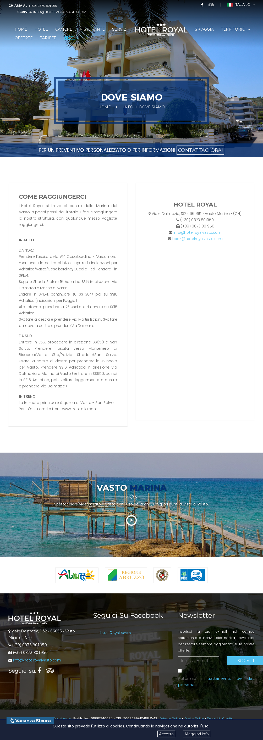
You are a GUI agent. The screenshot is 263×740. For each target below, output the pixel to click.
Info (71, 38)
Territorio (235, 29)
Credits (227, 718)
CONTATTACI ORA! (200, 150)
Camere (63, 29)
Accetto (166, 734)
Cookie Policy (194, 718)
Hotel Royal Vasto (114, 633)
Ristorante (92, 29)
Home (21, 29)
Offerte (24, 38)
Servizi (120, 29)
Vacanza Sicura (30, 721)
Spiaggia (204, 29)
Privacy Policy (170, 718)
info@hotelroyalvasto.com (59, 12)
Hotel (41, 29)
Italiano (241, 4)
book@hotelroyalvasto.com (197, 238)
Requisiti (213, 718)
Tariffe (48, 38)
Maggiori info (197, 734)
